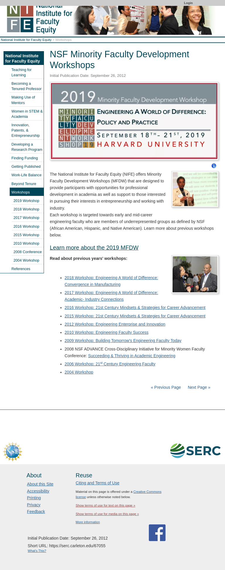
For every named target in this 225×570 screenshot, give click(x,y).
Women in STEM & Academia (27, 114)
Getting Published (25, 167)
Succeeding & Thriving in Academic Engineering (131, 355)
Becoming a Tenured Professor (26, 86)
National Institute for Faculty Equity (26, 40)
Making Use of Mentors (23, 100)
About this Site (40, 484)
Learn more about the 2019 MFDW (94, 247)
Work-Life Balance (26, 175)
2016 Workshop (26, 226)
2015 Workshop (26, 235)
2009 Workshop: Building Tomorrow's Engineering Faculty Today (123, 340)
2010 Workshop (26, 243)
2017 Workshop (26, 218)
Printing (34, 497)
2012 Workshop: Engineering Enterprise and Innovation (115, 324)
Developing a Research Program (26, 147)
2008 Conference (27, 252)
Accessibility (38, 491)
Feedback (36, 511)
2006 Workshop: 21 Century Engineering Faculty (110, 364)
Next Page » (198, 387)
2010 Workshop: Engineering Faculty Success (107, 332)
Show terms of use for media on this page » (107, 514)
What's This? (37, 550)
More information (88, 522)
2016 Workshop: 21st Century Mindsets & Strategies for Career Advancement (135, 307)
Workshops (20, 192)
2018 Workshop (26, 209)
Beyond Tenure (23, 184)
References (20, 269)
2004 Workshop (79, 372)
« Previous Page (166, 387)
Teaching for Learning (21, 72)
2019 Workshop (26, 201)
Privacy (33, 504)
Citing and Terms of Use (97, 483)
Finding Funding (24, 158)
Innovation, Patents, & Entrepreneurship (25, 130)
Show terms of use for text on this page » (105, 505)
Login (188, 3)
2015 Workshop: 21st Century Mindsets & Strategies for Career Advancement (135, 316)
